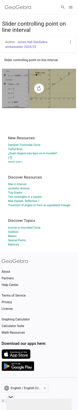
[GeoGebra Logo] (18, 7)
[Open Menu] (70, 7)
